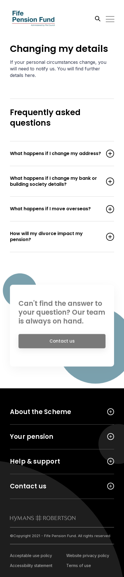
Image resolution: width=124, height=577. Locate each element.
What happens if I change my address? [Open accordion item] (56, 154)
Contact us (62, 342)
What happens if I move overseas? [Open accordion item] (56, 209)
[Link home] (35, 18)
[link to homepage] (43, 518)
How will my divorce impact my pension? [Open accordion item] (56, 237)
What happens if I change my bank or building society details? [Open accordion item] (56, 181)
